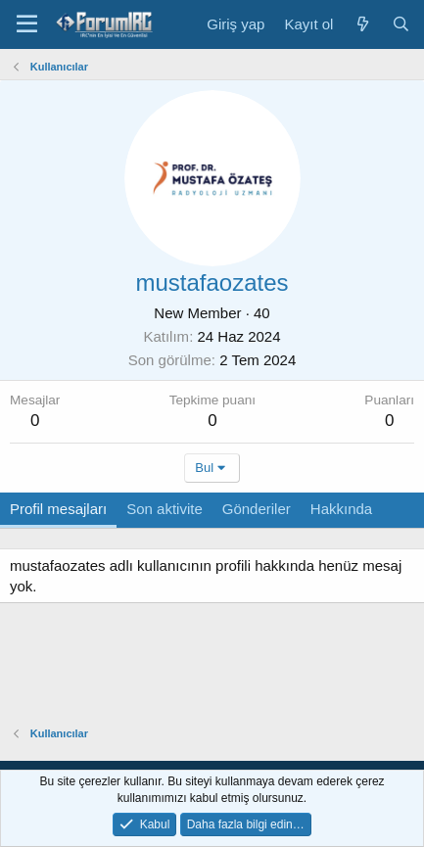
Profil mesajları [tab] (58, 508)
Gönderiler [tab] (256, 508)
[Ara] (401, 24)
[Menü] (27, 24)
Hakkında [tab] (341, 508)
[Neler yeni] (362, 24)
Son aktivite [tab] (164, 508)
